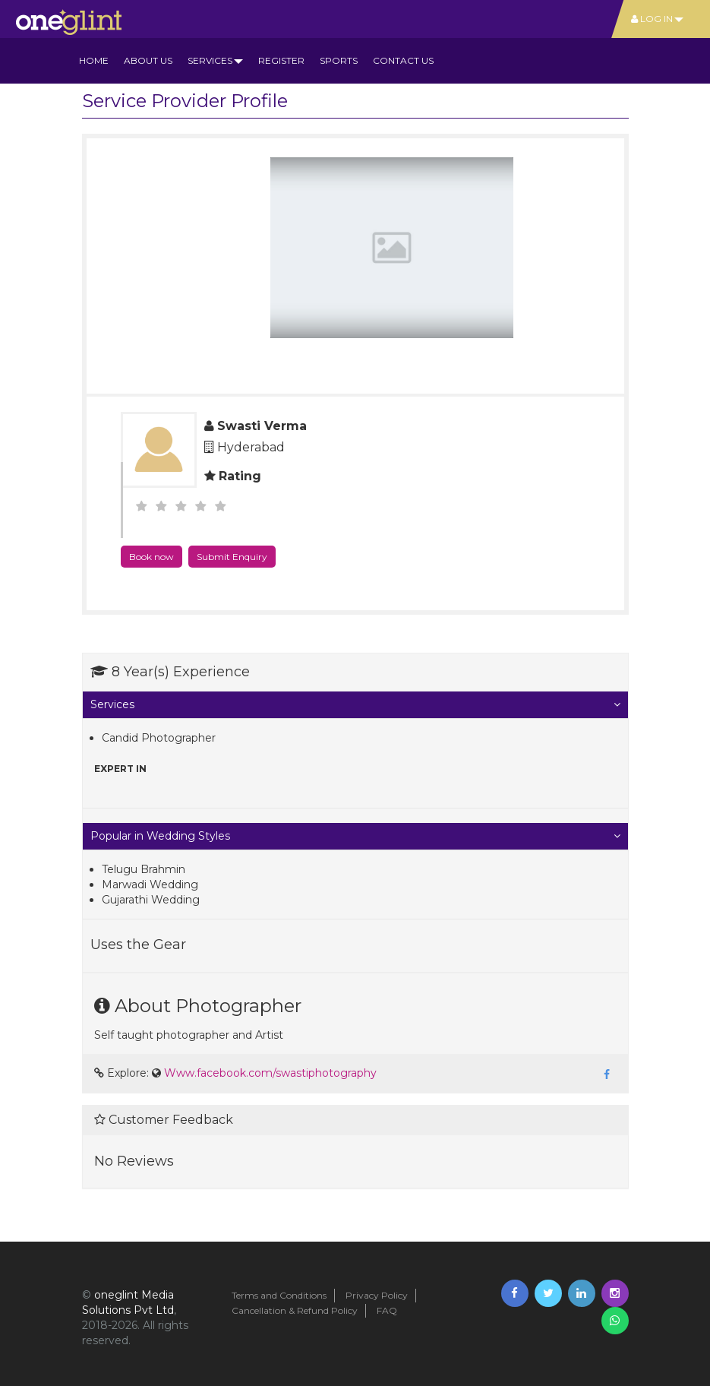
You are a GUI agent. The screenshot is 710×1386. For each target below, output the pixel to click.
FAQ (387, 1310)
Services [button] (215, 60)
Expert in (120, 768)
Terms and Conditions (279, 1295)
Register (281, 60)
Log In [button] (657, 18)
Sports (339, 60)
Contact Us (403, 60)
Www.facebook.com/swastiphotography (270, 1073)
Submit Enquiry (232, 556)
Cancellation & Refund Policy (295, 1310)
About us (148, 60)
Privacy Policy (377, 1295)
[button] (355, 704)
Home (94, 60)
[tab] (355, 704)
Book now (151, 556)
